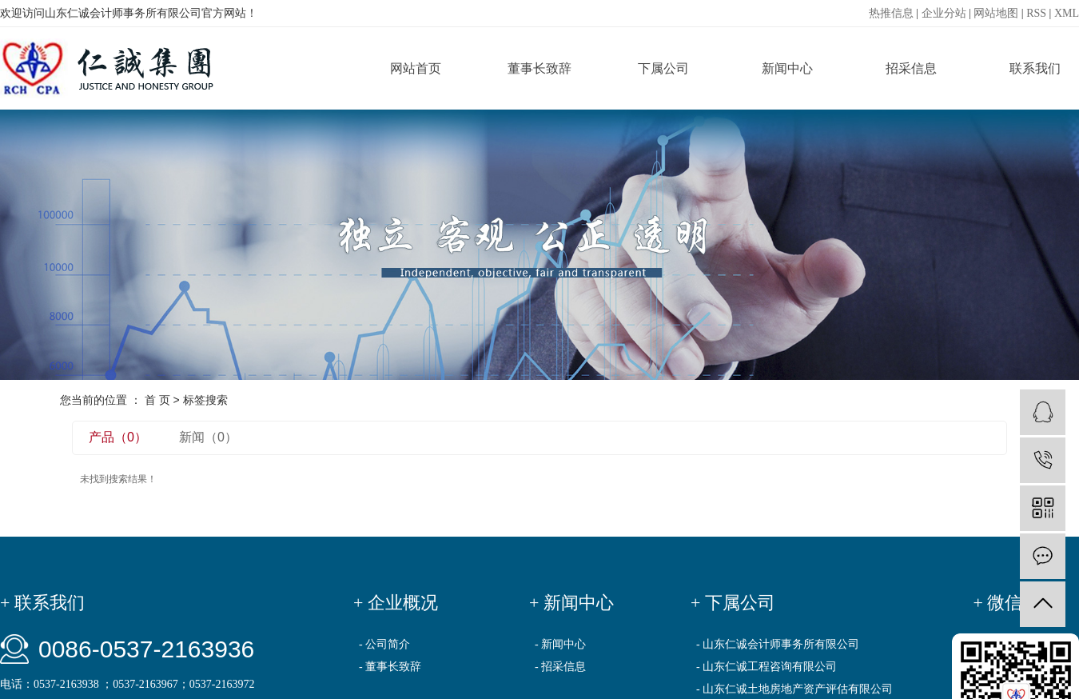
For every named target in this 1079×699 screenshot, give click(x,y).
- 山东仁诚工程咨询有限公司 (766, 667)
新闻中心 (787, 68)
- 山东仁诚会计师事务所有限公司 (777, 644)
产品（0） (118, 437)
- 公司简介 (384, 644)
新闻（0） (208, 437)
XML (1066, 13)
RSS (1036, 13)
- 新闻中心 (560, 644)
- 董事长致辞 (390, 667)
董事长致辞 (539, 68)
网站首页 (415, 68)
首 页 (157, 399)
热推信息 (891, 13)
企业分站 (944, 13)
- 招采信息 (560, 667)
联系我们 (1035, 68)
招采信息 (911, 68)
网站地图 (995, 13)
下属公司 (663, 68)
